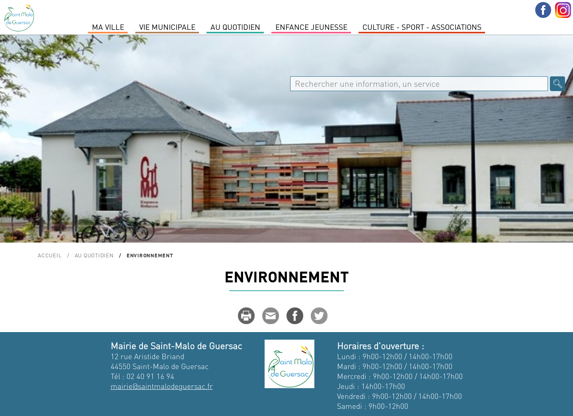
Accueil (50, 255)
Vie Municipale (167, 26)
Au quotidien (235, 26)
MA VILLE (108, 26)
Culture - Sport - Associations (422, 26)
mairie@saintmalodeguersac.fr (162, 386)
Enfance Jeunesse (311, 26)
